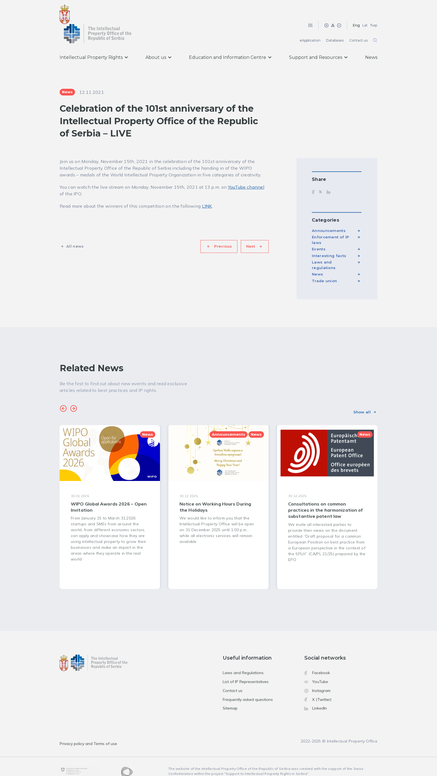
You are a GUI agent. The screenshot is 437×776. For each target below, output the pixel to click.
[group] (110, 490)
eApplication (310, 23)
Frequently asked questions (248, 682)
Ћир (373, 8)
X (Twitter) (317, 682)
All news (75, 229)
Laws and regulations (324, 248)
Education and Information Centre (230, 40)
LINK (207, 189)
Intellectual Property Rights (94, 40)
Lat (365, 8)
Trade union (324, 264)
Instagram (317, 673)
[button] (63, 392)
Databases (335, 23)
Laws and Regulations (243, 655)
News (371, 40)
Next (250, 229)
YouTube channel (246, 170)
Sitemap (230, 691)
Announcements (329, 213)
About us (158, 40)
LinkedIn (315, 691)
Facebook (317, 655)
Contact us (358, 23)
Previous (223, 229)
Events (319, 232)
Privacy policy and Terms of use (88, 726)
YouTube (316, 664)
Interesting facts (329, 238)
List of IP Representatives (246, 664)
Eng (356, 8)
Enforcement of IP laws (330, 223)
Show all (362, 394)
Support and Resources (318, 40)
